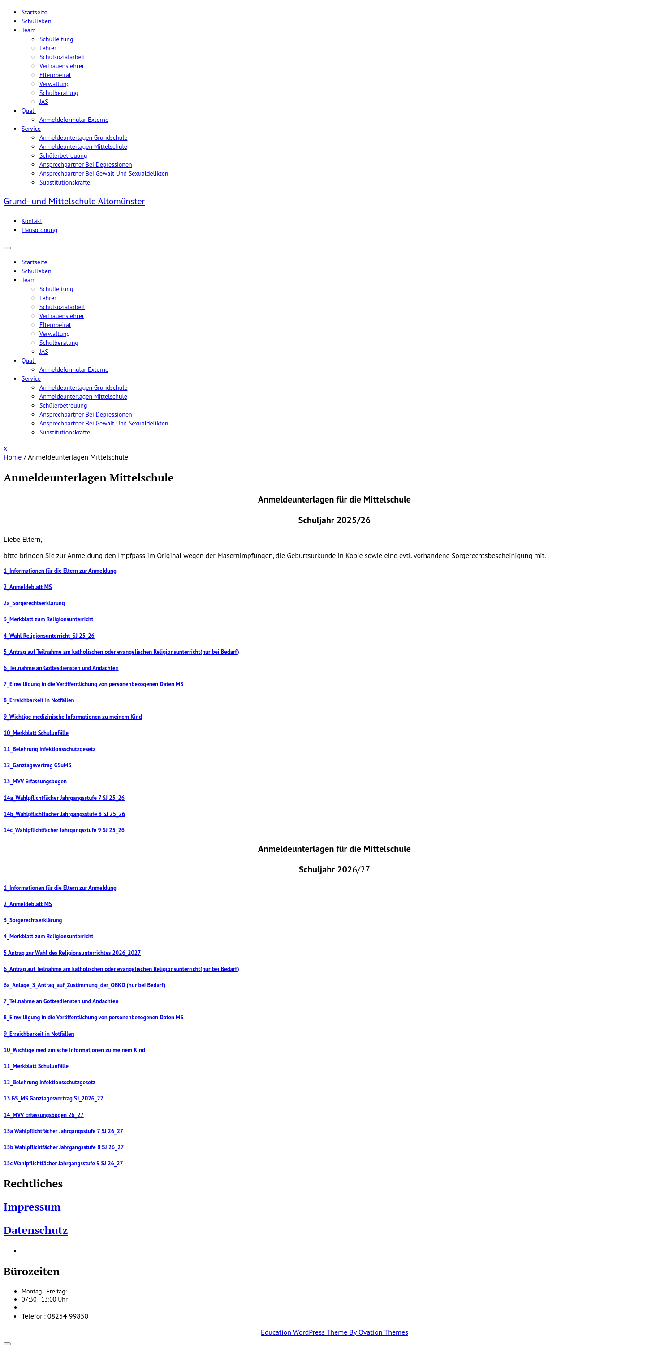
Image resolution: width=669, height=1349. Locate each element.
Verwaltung (54, 84)
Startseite (34, 12)
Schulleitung (56, 39)
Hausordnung (39, 230)
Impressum (32, 1206)
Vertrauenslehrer (61, 66)
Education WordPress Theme (334, 1332)
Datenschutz (36, 1230)
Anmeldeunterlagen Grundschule (83, 137)
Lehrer (47, 48)
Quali (29, 111)
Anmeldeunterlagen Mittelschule (83, 146)
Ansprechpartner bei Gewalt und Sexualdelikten (103, 173)
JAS (43, 102)
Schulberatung (58, 93)
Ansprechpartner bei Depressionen (85, 164)
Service (31, 129)
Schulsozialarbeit (62, 57)
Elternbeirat (55, 75)
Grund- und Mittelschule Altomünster (74, 201)
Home (13, 456)
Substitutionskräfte (64, 182)
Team (28, 30)
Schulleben (37, 21)
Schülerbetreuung (63, 155)
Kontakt (32, 221)
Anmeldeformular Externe (73, 120)
